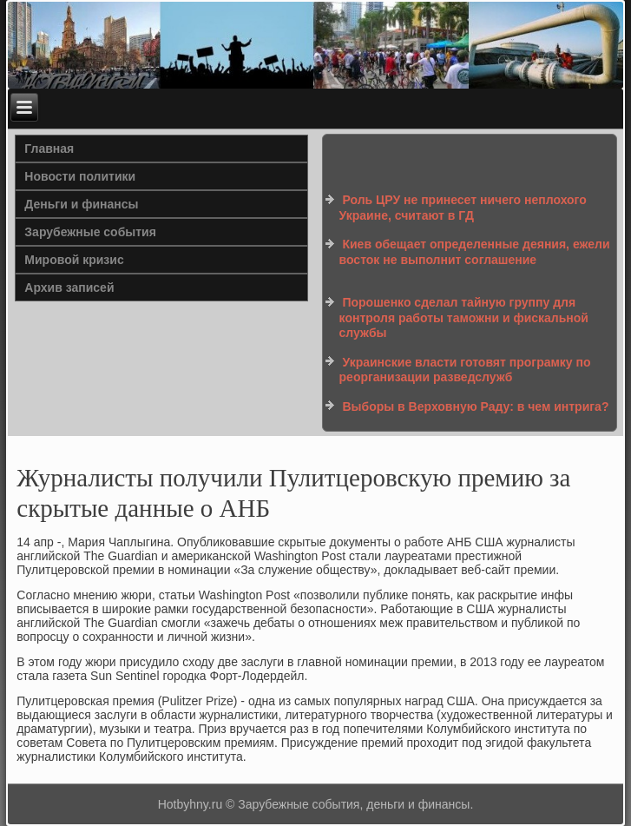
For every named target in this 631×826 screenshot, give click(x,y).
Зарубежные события (90, 232)
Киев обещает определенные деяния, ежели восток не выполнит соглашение (474, 252)
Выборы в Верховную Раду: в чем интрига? (475, 406)
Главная (49, 148)
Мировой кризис (73, 260)
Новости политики (79, 176)
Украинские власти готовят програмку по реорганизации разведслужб (465, 370)
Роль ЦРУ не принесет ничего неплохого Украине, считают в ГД (463, 207)
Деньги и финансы (81, 204)
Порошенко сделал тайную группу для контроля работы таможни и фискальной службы (463, 317)
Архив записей (69, 287)
